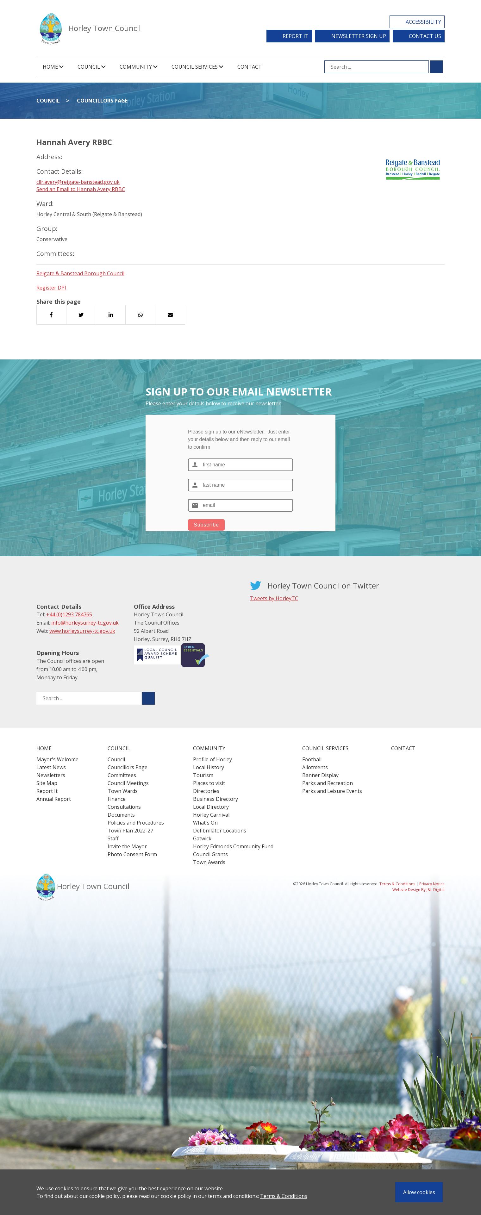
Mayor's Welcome (57, 759)
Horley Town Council (104, 28)
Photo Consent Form (132, 854)
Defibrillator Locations (219, 830)
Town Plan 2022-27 (130, 830)
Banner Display (320, 775)
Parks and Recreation (327, 783)
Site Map (46, 783)
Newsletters (50, 775)
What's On (205, 822)
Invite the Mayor (127, 846)
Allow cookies (419, 1192)
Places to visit (209, 783)
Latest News (51, 767)
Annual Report (53, 798)
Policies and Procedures (136, 822)
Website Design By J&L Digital (418, 889)
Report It (296, 36)
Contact (249, 66)
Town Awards (209, 862)
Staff (113, 838)
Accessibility (423, 21)
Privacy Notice (432, 884)
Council (48, 100)
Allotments (315, 767)
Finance (117, 798)
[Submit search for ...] (436, 66)
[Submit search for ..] (148, 698)
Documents (121, 814)
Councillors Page (102, 100)
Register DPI (51, 287)
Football (312, 759)
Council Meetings (128, 783)
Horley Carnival (211, 814)
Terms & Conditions (283, 1196)
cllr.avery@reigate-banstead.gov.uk (78, 181)
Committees (122, 775)
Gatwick (202, 838)
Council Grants (210, 854)
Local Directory (211, 806)
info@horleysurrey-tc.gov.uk (85, 622)
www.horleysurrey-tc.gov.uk (82, 630)
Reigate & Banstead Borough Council (80, 273)
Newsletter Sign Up (358, 36)
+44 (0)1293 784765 (69, 614)
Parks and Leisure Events (332, 791)
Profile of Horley (212, 759)
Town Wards (123, 791)
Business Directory (215, 798)
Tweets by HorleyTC (274, 598)
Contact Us (425, 36)
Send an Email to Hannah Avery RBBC (80, 189)
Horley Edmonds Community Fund (233, 846)
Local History (208, 767)
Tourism (203, 775)
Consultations (124, 806)
